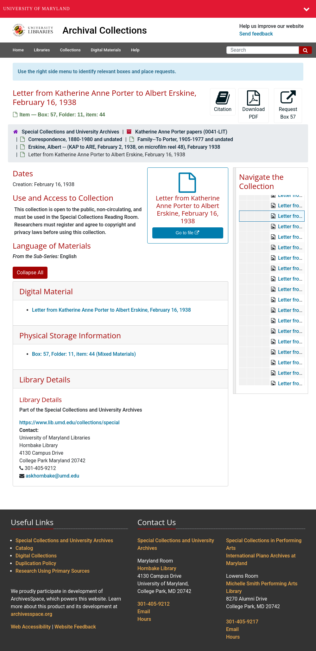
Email (143, 612)
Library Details (44, 379)
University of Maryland (36, 8)
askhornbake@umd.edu (52, 476)
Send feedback (256, 34)
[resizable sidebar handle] (234, 281)
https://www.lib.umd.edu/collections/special (69, 423)
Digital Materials (106, 50)
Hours (144, 619)
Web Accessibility (31, 627)
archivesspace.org (31, 614)
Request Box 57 (288, 105)
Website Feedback (75, 627)
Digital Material (46, 291)
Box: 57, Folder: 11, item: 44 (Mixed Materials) (84, 354)
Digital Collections (36, 556)
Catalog (24, 548)
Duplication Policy (36, 563)
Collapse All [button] (30, 273)
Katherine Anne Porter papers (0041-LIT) (181, 132)
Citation (222, 101)
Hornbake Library (156, 568)
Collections (70, 50)
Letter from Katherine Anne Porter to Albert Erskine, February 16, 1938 (111, 310)
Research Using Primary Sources (53, 571)
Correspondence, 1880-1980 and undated (75, 139)
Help (135, 50)
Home (18, 50)
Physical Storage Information (70, 335)
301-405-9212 (153, 604)
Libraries (42, 50)
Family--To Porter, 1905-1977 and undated (185, 139)
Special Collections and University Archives (70, 132)
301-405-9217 (242, 622)
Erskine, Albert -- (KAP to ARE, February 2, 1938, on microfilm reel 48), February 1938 (124, 147)
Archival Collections (104, 30)
